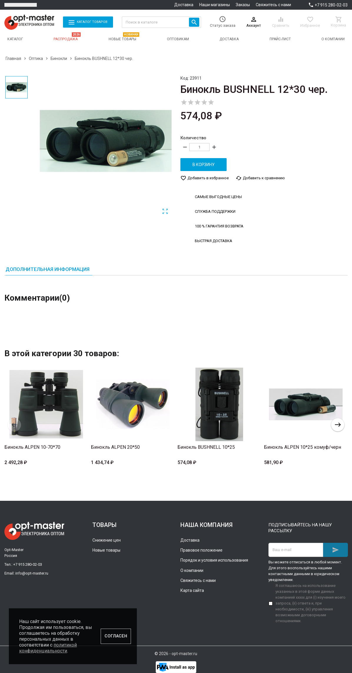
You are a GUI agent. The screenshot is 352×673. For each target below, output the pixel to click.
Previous (14, 424)
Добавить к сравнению (260, 178)
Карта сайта (192, 590)
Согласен (115, 636)
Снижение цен (106, 540)
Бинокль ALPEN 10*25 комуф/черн (302, 447)
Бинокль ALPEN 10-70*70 (32, 447)
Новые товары (106, 550)
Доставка (183, 4)
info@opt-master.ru (31, 573)
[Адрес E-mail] (295, 550)
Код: (184, 78)
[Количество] (199, 147)
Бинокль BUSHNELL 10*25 (206, 447)
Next (337, 424)
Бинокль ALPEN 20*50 (115, 447)
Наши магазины (214, 4)
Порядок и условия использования (214, 560)
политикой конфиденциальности (48, 648)
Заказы (243, 4)
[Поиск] (161, 22)
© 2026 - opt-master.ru (176, 653)
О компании (191, 570)
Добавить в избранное (204, 178)
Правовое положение (201, 550)
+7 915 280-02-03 (331, 5)
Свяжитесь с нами (273, 4)
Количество (193, 137)
